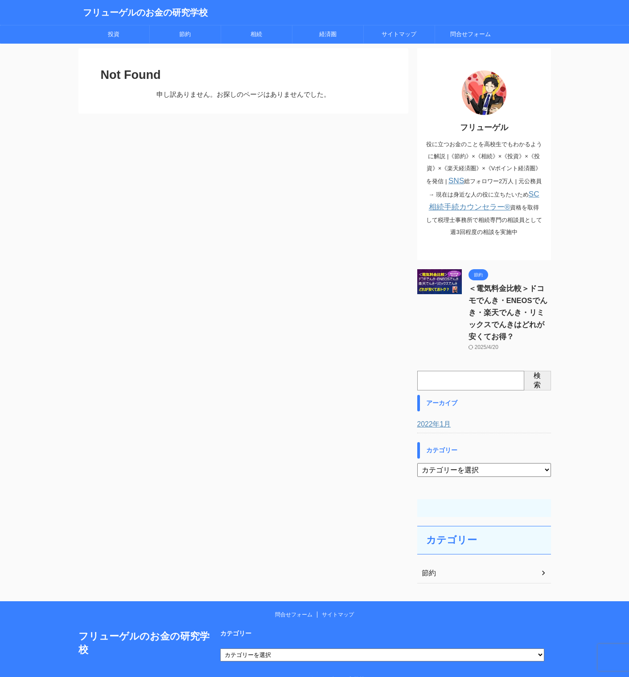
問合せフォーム (470, 34)
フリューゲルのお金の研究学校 (145, 12)
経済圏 (328, 34)
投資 (113, 34)
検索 (537, 364)
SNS (456, 180)
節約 (185, 34)
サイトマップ (399, 34)
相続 (256, 34)
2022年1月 (432, 408)
